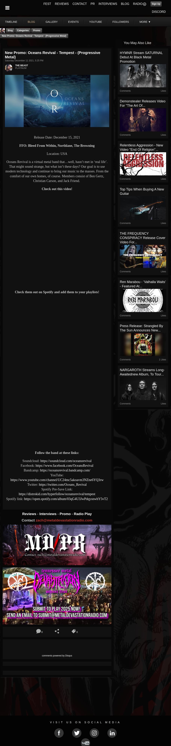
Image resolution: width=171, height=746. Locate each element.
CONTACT (80, 3)
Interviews (48, 514)
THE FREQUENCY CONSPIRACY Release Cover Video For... (143, 238)
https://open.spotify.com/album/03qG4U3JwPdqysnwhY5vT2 (66, 499)
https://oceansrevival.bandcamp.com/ (65, 470)
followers (121, 21)
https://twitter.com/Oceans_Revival (63, 484)
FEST (47, 3)
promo (36, 30)
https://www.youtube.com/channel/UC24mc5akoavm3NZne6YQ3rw (57, 480)
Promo (66, 514)
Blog (10, 30)
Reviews (29, 514)
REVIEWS (62, 3)
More (145, 21)
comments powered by (57, 655)
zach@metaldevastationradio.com (64, 520)
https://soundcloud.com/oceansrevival (66, 461)
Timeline (11, 21)
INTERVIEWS (107, 3)
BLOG (125, 3)
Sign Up (156, 4)
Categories (23, 30)
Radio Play (83, 514)
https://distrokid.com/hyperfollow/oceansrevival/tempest (57, 494)
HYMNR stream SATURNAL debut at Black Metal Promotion (141, 57)
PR (93, 3)
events (73, 21)
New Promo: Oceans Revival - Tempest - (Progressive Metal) (34, 36)
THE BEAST (21, 65)
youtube (95, 21)
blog (31, 21)
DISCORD (159, 11)
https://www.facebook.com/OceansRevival (64, 465)
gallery (51, 21)
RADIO (138, 3)
